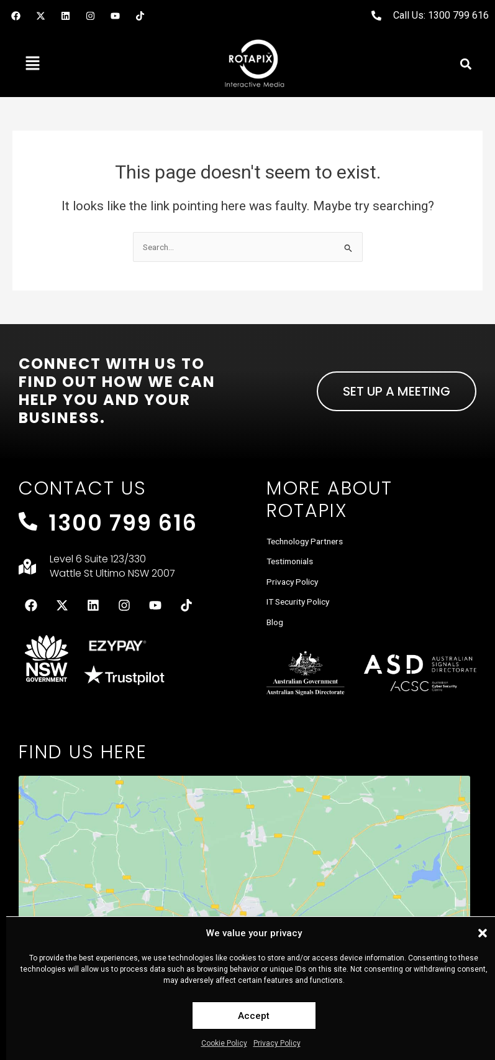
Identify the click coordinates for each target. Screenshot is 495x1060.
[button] (482, 933)
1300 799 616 (123, 523)
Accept (254, 1015)
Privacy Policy (277, 1043)
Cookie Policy (224, 1043)
